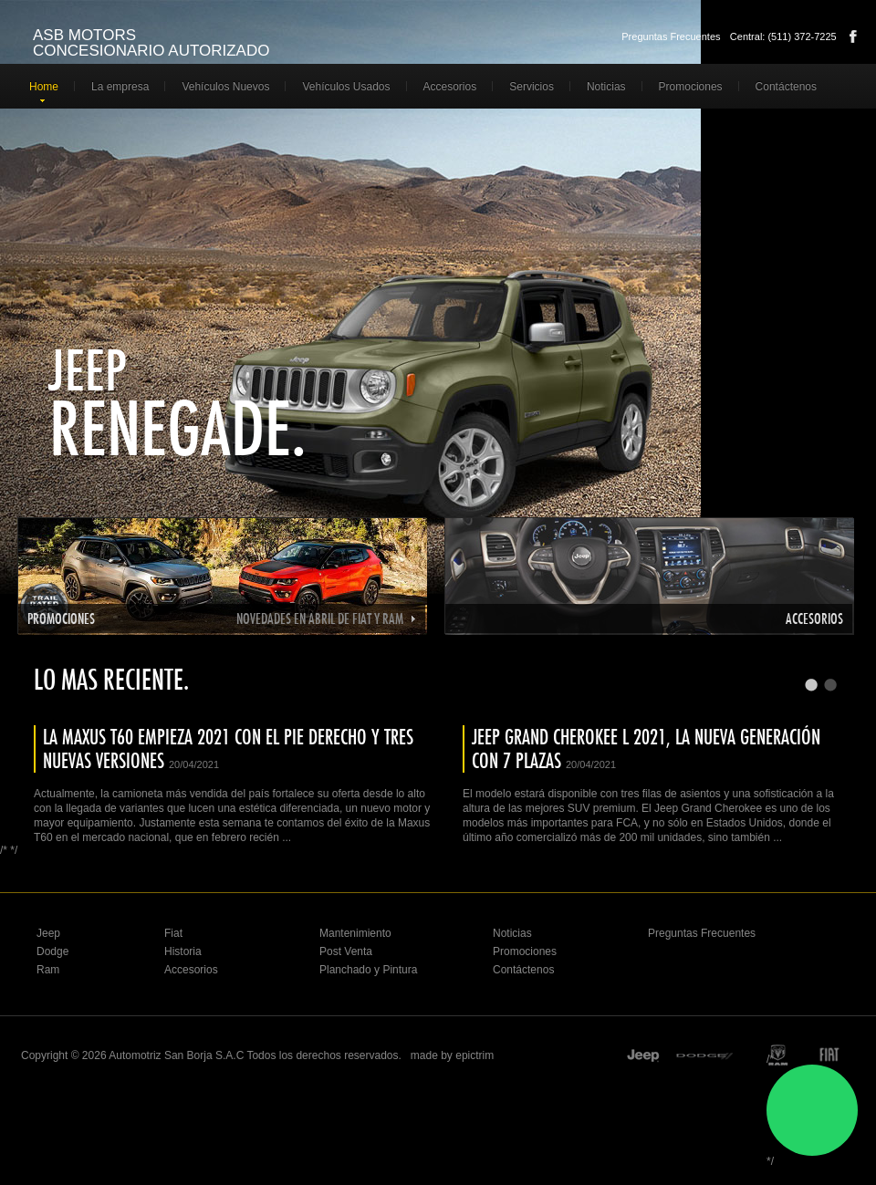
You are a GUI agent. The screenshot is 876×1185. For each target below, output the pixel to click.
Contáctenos (786, 86)
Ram (47, 969)
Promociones (691, 86)
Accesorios (450, 86)
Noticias (606, 86)
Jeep (89, 370)
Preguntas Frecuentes (670, 36)
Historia (183, 951)
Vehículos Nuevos (225, 86)
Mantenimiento (355, 933)
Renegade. (192, 428)
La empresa (120, 86)
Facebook (853, 36)
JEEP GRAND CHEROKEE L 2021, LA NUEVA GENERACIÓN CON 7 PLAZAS (646, 748)
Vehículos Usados (346, 86)
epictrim (474, 1055)
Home (43, 86)
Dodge (52, 951)
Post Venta (345, 951)
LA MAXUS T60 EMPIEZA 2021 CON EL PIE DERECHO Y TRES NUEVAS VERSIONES (228, 748)
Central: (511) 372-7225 (783, 36)
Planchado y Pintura (368, 969)
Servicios (531, 86)
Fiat (173, 933)
